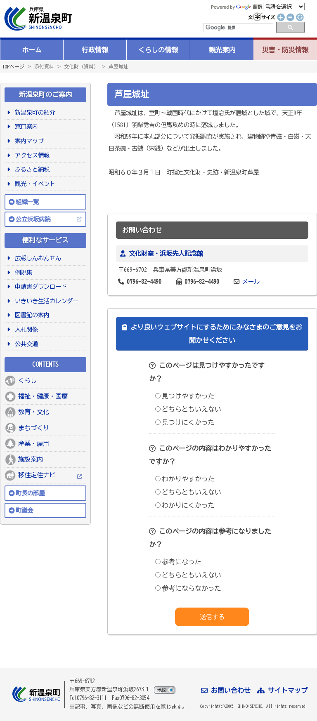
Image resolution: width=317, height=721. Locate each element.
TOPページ (13, 66)
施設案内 (30, 459)
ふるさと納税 (31, 169)
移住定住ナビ (36, 475)
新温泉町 (37, 19)
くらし (27, 380)
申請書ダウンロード (39, 286)
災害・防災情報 (285, 50)
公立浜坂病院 (33, 219)
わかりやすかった (185, 479)
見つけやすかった (185, 396)
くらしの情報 (158, 50)
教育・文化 (33, 412)
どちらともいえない (188, 409)
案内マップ (28, 141)
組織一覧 (27, 202)
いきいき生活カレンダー (45, 301)
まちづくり (33, 428)
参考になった (178, 561)
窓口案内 (25, 126)
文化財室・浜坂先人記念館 (166, 253)
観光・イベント (33, 184)
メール (251, 281)
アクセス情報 (31, 155)
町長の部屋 (30, 493)
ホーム (32, 50)
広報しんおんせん (36, 258)
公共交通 (25, 344)
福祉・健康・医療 (43, 396)
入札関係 (25, 329)
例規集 (22, 272)
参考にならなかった (188, 588)
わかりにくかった (185, 505)
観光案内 (222, 50)
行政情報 (95, 50)
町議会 (24, 510)
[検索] (238, 28)
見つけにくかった (185, 422)
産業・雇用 (33, 444)
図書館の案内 (31, 315)
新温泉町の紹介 (33, 112)
